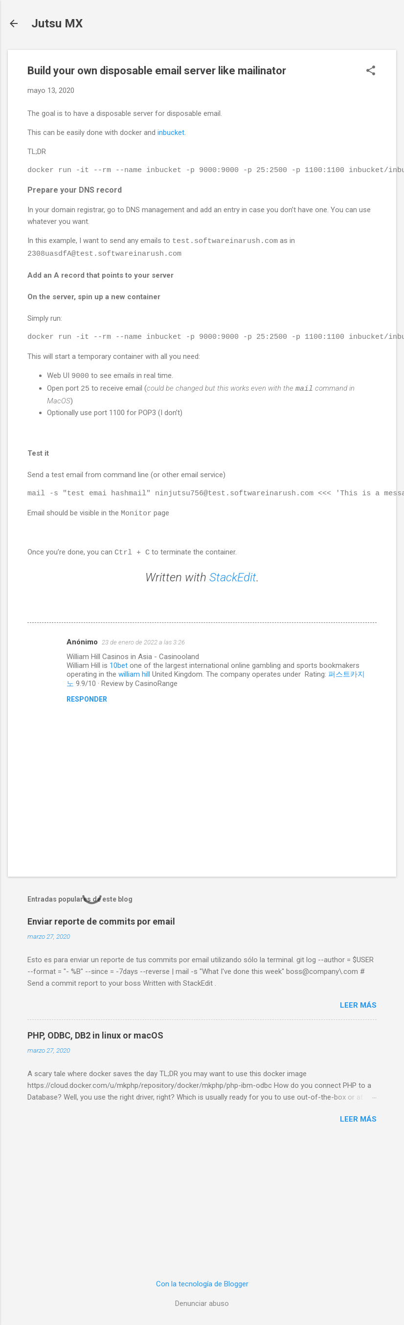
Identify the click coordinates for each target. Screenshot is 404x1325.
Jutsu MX (57, 23)
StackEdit (232, 574)
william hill (134, 671)
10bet (119, 662)
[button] (371, 71)
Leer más (358, 1002)
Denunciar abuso (202, 1303)
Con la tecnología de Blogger (202, 1284)
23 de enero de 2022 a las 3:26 (143, 639)
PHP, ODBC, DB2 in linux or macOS (95, 1032)
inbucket (170, 132)
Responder (87, 696)
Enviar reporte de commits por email (101, 918)
